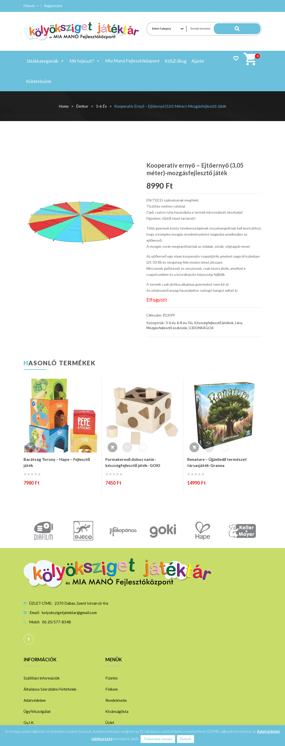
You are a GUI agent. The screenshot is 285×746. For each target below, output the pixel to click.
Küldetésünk (38, 81)
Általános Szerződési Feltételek (50, 689)
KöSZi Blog (175, 61)
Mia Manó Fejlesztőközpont (132, 60)
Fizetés (111, 678)
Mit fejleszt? (84, 61)
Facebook (29, 639)
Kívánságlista (116, 711)
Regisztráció (53, 6)
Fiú (190, 323)
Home (64, 106)
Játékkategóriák (45, 61)
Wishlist (235, 58)
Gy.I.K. (29, 722)
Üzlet (109, 722)
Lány (238, 323)
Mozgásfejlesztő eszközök (166, 328)
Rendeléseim (116, 700)
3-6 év (101, 106)
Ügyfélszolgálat (37, 711)
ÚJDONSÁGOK (201, 328)
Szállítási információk (42, 678)
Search (250, 28)
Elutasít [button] (185, 739)
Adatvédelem (35, 700)
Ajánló (198, 61)
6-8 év (181, 323)
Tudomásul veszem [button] (158, 739)
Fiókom (29, 6)
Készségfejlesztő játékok (214, 323)
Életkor (82, 106)
